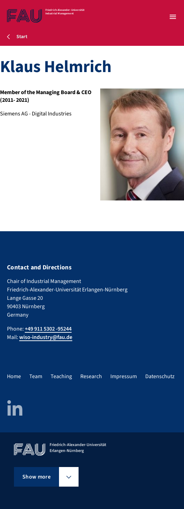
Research (91, 376)
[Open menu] (173, 16)
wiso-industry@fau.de (45, 337)
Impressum (123, 376)
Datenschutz (160, 376)
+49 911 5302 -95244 (48, 329)
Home (14, 376)
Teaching (61, 376)
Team (35, 376)
